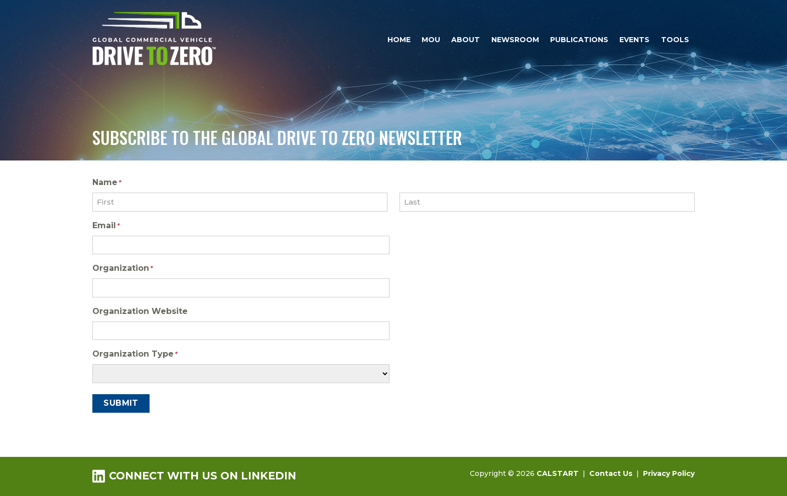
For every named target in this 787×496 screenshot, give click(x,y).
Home (399, 39)
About (465, 39)
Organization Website (140, 311)
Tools (675, 39)
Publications (579, 39)
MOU (431, 39)
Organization (122, 268)
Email (105, 226)
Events (634, 39)
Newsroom (515, 39)
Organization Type (134, 354)
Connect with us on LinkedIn (194, 475)
